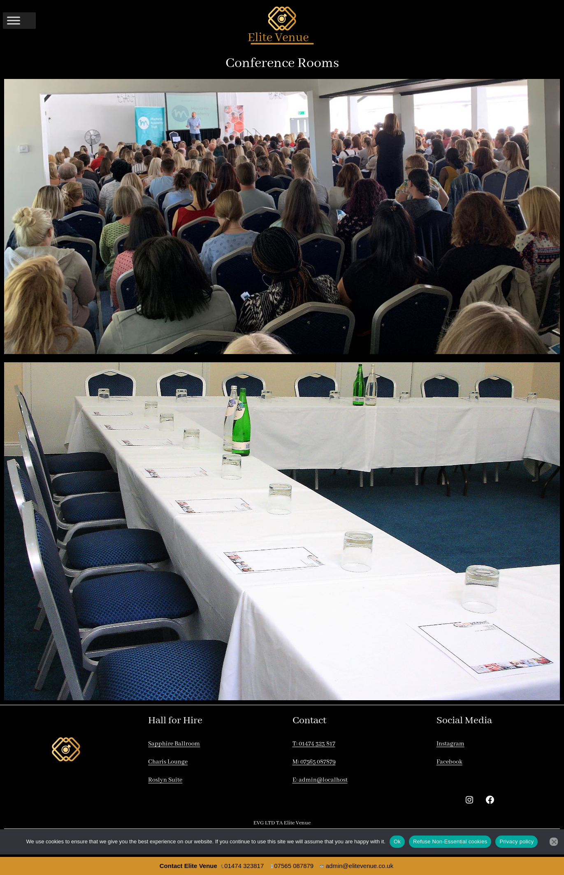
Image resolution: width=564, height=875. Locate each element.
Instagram (450, 744)
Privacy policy (516, 841)
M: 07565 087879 (314, 762)
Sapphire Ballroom (174, 744)
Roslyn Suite (165, 780)
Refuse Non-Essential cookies (450, 841)
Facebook (449, 762)
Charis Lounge (168, 762)
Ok (397, 841)
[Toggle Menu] (13, 20)
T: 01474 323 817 (313, 744)
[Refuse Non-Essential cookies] (554, 842)
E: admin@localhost (320, 780)
